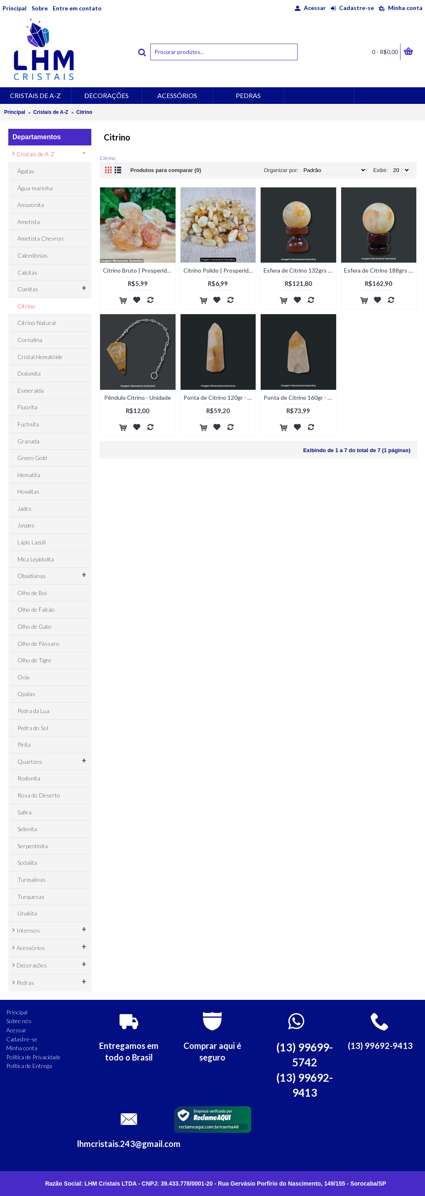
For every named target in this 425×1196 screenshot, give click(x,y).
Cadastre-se (21, 1039)
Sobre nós (19, 1020)
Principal (14, 112)
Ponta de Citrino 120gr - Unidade (219, 397)
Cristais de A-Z (50, 112)
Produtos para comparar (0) (165, 170)
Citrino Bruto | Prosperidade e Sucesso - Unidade (139, 270)
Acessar (16, 1030)
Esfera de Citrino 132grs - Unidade (300, 270)
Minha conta (21, 1047)
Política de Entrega (29, 1065)
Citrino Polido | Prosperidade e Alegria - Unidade (219, 270)
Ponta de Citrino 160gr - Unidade (300, 397)
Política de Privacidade (33, 1057)
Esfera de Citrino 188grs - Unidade (380, 270)
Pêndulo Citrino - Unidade (137, 397)
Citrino (84, 112)
